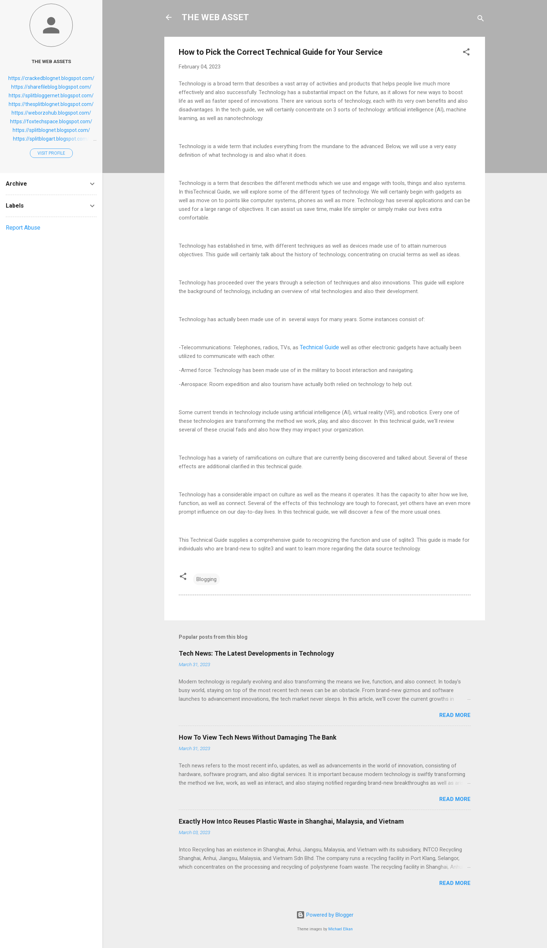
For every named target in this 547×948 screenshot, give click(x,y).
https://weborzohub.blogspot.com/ (51, 113)
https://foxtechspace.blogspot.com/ (51, 121)
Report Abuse (23, 227)
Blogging (206, 579)
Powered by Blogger (324, 915)
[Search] (480, 20)
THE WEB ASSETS (51, 61)
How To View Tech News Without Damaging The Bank (258, 737)
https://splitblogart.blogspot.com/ (51, 139)
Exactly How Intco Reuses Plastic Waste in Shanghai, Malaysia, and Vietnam (291, 821)
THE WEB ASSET (215, 17)
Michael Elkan (340, 929)
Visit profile (51, 153)
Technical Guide (319, 347)
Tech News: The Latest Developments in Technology (256, 653)
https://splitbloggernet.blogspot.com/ (51, 95)
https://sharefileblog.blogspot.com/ (51, 87)
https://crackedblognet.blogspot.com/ (51, 78)
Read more (455, 715)
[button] (466, 53)
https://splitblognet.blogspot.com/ (51, 130)
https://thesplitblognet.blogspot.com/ (51, 104)
